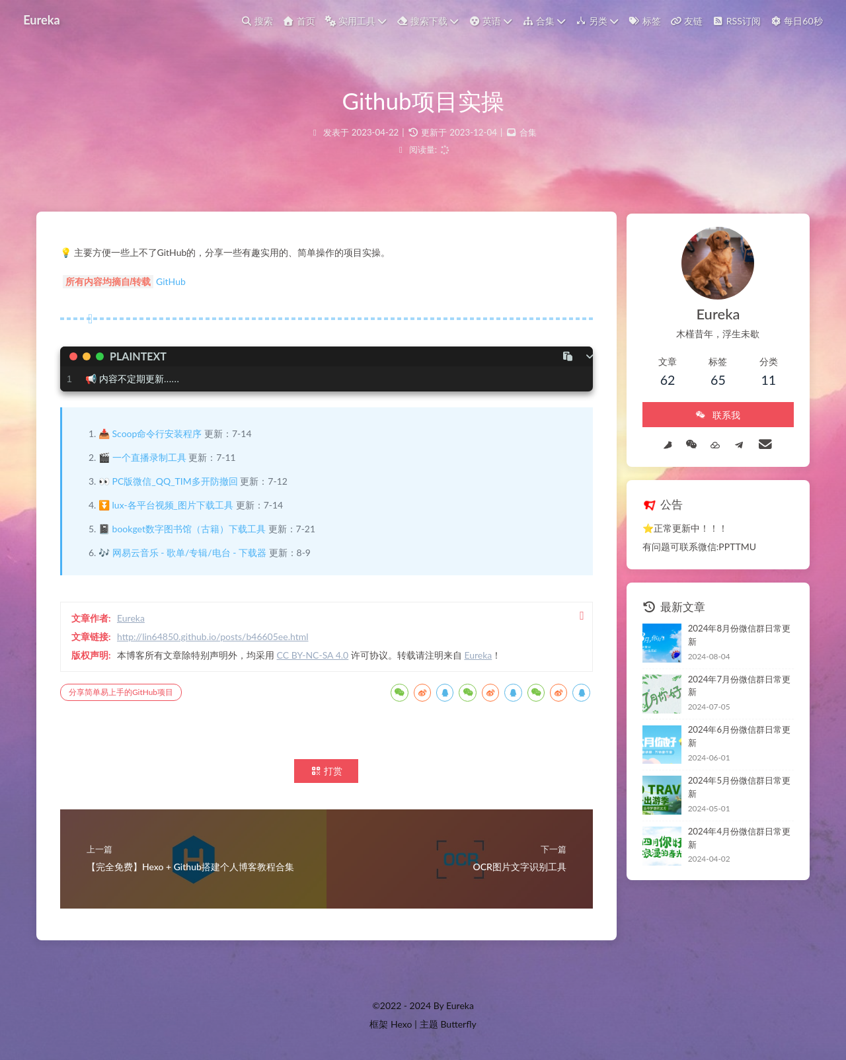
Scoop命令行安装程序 (160, 434)
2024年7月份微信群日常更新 (736, 678)
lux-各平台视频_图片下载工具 (175, 506)
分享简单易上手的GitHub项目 (123, 693)
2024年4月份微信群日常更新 (736, 820)
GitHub (173, 282)
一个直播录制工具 (152, 458)
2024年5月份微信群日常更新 (736, 773)
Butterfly (458, 1024)
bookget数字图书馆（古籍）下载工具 (191, 530)
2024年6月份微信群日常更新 (736, 726)
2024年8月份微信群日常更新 (736, 631)
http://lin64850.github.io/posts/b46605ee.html (215, 637)
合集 (528, 132)
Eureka (42, 19)
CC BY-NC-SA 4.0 (316, 656)
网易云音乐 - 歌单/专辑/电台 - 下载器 (192, 553)
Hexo (401, 1024)
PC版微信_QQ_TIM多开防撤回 (178, 482)
